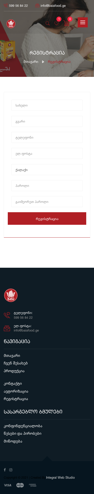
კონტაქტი (13, 383)
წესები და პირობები (22, 433)
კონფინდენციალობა (23, 425)
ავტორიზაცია (16, 391)
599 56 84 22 (16, 6)
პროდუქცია (14, 370)
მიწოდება (13, 441)
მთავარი (31, 61)
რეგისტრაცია (47, 218)
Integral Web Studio (60, 477)
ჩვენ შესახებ (16, 363)
